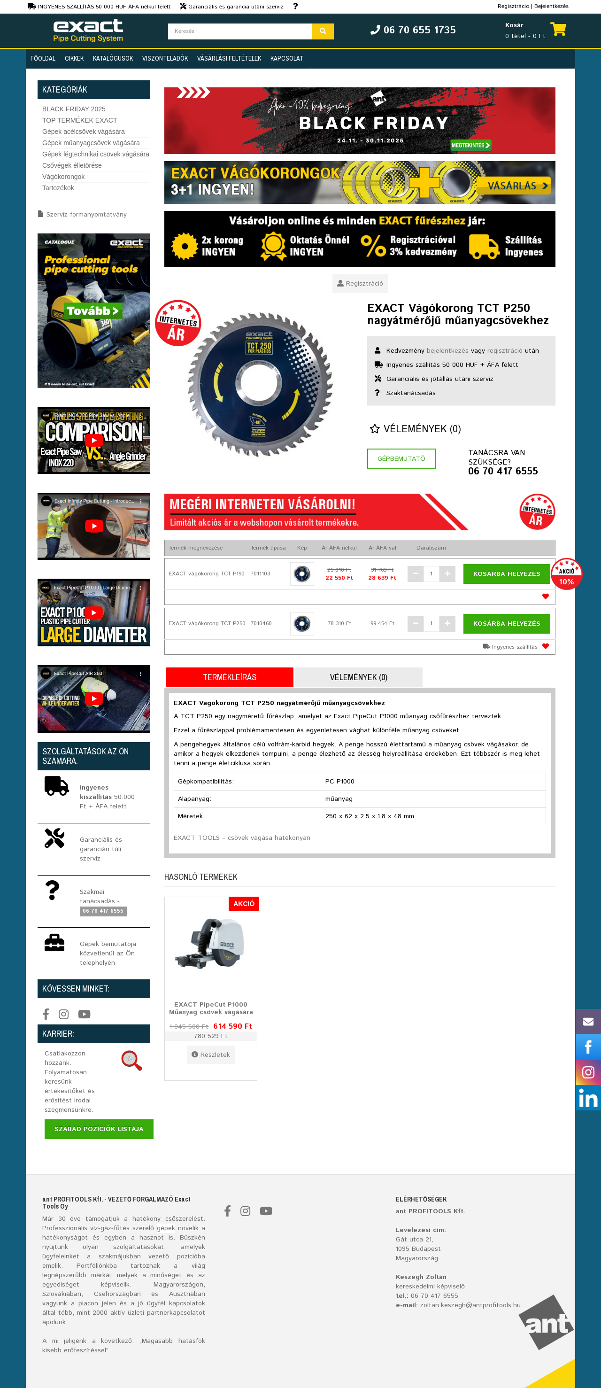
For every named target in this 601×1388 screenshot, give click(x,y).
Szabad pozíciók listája (99, 1129)
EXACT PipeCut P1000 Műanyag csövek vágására (211, 1008)
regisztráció (505, 351)
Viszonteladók (165, 58)
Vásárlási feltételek (229, 58)
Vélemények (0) (415, 429)
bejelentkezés (448, 351)
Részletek (211, 1055)
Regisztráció (360, 283)
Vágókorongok (63, 176)
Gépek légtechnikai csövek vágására (95, 154)
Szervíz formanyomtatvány (86, 214)
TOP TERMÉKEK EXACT (79, 120)
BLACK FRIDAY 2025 (74, 109)
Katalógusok (113, 58)
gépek (166, 1228)
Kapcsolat (286, 58)
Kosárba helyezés (506, 574)
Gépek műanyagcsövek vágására (91, 143)
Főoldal (43, 58)
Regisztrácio (513, 6)
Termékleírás (229, 677)
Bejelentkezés (551, 6)
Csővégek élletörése (72, 165)
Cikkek (74, 58)
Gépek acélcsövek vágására (83, 131)
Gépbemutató (401, 459)
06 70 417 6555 (503, 472)
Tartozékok (58, 188)
